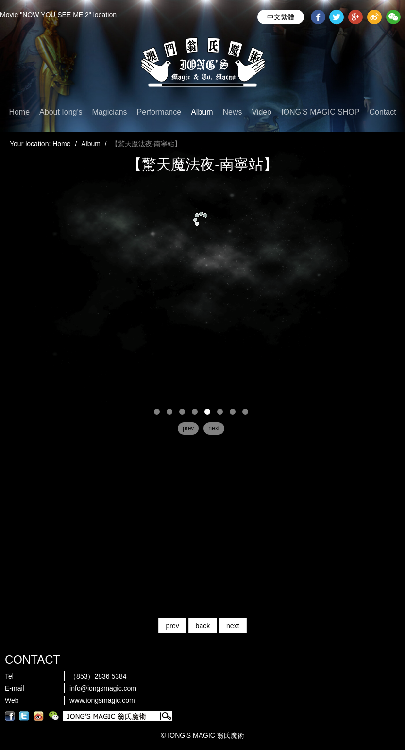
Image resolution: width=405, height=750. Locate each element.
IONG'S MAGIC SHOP (320, 112)
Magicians (109, 112)
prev (172, 626)
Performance (159, 112)
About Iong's (60, 112)
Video (262, 112)
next (232, 626)
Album (202, 112)
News (232, 112)
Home (19, 112)
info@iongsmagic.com (102, 688)
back (203, 626)
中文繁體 (280, 17)
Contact (382, 112)
